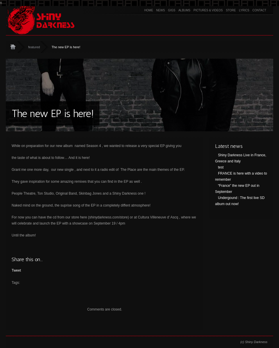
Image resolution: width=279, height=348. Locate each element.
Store (231, 10)
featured (34, 47)
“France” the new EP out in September (237, 189)
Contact (259, 10)
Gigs (171, 10)
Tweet (16, 270)
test (220, 167)
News (160, 10)
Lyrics (244, 10)
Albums (184, 10)
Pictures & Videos (208, 10)
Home (148, 10)
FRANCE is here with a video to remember (241, 176)
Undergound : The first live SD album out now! (240, 201)
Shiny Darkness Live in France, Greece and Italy (240, 158)
